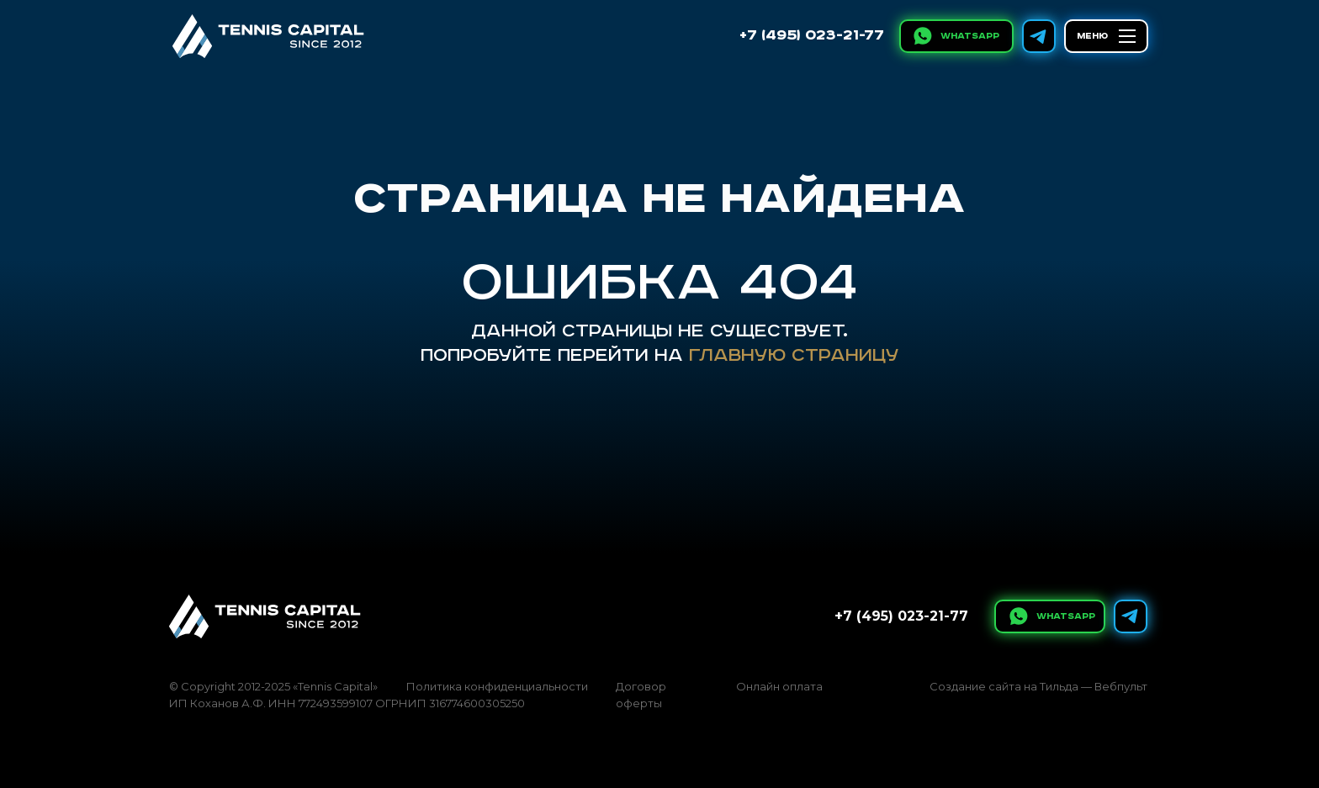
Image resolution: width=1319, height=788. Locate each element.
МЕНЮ (1092, 36)
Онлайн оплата (779, 686)
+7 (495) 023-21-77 (811, 36)
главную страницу (794, 356)
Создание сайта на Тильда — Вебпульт (1038, 686)
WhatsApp (969, 36)
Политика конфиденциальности (497, 686)
